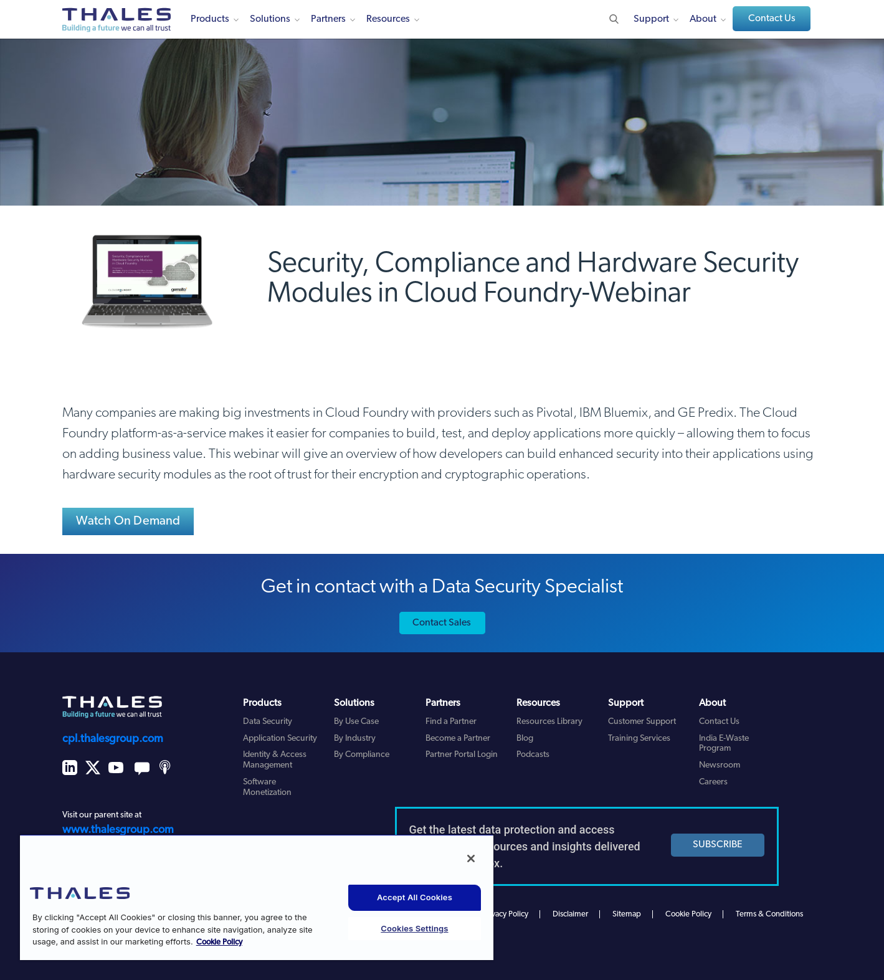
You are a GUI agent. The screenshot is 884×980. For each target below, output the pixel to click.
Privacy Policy (505, 914)
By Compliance (361, 754)
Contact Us (772, 19)
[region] (256, 897)
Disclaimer (570, 914)
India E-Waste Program (724, 744)
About (703, 19)
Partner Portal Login (461, 754)
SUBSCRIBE (718, 845)
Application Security (280, 738)
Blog (524, 738)
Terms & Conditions (769, 914)
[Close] (471, 858)
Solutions (270, 19)
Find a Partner (451, 721)
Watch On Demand (128, 521)
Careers (713, 782)
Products (210, 19)
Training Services (639, 738)
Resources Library (549, 721)
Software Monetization (267, 787)
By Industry (355, 738)
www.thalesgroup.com (118, 830)
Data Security (267, 721)
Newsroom (719, 765)
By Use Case (356, 721)
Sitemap (626, 914)
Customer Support (642, 721)
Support (651, 19)
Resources (388, 19)
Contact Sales (441, 623)
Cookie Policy (688, 914)
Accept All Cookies (414, 897)
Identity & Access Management (275, 760)
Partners (328, 19)
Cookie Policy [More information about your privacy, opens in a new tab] (219, 942)
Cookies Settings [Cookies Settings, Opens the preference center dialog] (414, 928)
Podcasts (532, 754)
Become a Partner (457, 738)
